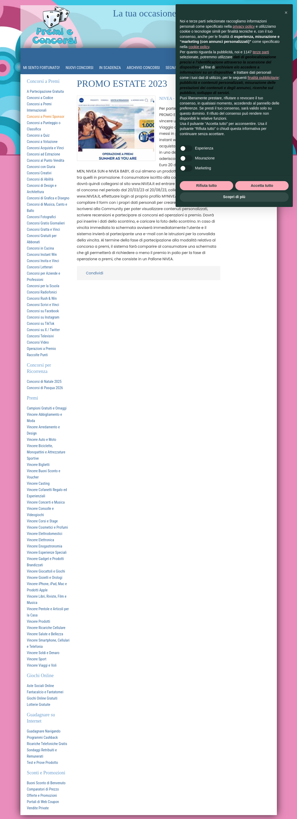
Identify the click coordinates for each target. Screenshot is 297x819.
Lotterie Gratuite (39, 704)
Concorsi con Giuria (41, 167)
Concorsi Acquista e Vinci (45, 148)
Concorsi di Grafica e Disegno (48, 198)
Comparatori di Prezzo (43, 789)
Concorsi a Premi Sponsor (45, 116)
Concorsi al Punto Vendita (45, 160)
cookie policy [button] (198, 47)
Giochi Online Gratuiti (42, 698)
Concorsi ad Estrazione (43, 154)
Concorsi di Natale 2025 (44, 381)
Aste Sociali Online (40, 686)
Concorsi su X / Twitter (43, 330)
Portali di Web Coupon (43, 802)
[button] (286, 12)
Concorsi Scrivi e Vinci (43, 305)
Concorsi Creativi (39, 173)
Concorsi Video (38, 342)
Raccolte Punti (37, 355)
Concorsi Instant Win (42, 254)
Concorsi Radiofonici (42, 292)
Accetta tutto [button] (262, 185)
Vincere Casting (38, 483)
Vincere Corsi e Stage (42, 521)
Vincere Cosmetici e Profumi (47, 527)
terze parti (261, 52)
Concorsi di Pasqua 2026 (45, 388)
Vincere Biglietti (38, 465)
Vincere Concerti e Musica (46, 502)
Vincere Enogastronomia (44, 546)
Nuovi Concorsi (79, 67)
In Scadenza (110, 67)
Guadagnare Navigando (44, 731)
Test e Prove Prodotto (42, 762)
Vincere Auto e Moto (41, 439)
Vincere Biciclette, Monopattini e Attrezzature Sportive (46, 452)
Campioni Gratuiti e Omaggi (47, 408)
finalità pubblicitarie (263, 78)
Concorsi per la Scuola (43, 286)
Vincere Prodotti (38, 621)
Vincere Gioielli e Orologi (45, 577)
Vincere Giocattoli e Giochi (46, 571)
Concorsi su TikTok (40, 323)
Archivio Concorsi (143, 67)
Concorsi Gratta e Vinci (43, 229)
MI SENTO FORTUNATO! (41, 67)
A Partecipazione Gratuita (45, 91)
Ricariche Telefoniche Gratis (47, 744)
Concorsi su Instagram (43, 317)
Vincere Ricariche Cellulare (46, 628)
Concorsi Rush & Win (42, 298)
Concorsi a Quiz (38, 135)
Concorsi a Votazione (42, 142)
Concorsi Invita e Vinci (43, 261)
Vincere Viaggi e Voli (42, 665)
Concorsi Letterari (40, 267)
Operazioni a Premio (41, 349)
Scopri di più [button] (234, 197)
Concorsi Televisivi (40, 336)
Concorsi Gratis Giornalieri (46, 223)
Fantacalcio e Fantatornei (45, 692)
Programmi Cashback (42, 737)
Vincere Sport (37, 659)
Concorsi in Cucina (40, 248)
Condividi (94, 273)
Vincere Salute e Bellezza (45, 634)
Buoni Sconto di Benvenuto (46, 783)
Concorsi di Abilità (40, 179)
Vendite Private (38, 808)
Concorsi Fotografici (41, 217)
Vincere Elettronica (40, 540)
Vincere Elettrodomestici (44, 534)
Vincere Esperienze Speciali (47, 552)
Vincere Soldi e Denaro (43, 653)
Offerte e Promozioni (42, 795)
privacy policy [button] (244, 26)
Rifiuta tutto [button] (206, 185)
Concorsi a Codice (40, 98)
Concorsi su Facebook (43, 311)
